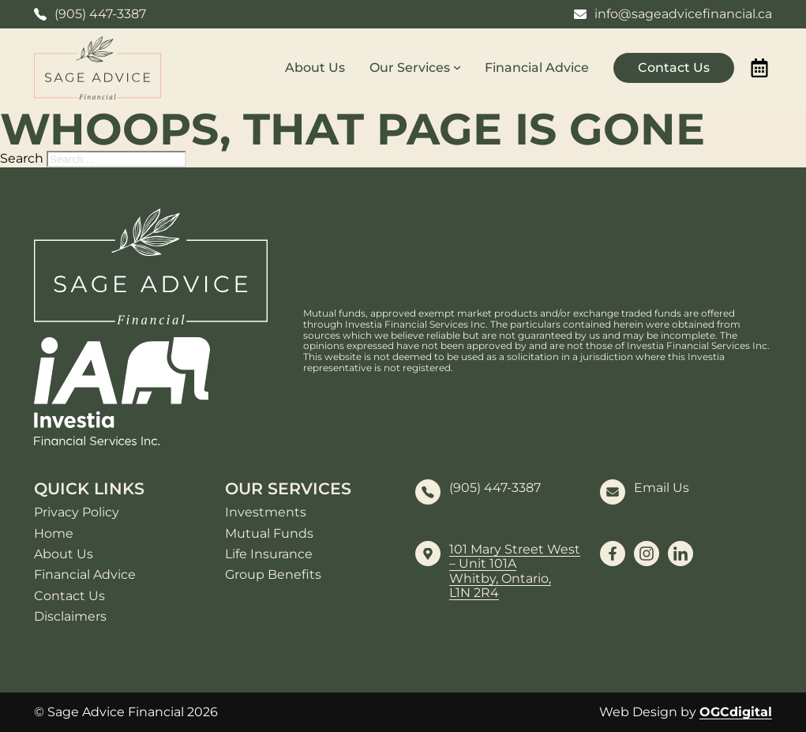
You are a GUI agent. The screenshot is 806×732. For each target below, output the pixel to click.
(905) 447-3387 (495, 488)
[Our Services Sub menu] (457, 68)
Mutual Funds (269, 534)
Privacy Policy (76, 512)
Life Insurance (269, 554)
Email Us (661, 488)
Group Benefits (273, 575)
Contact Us (674, 67)
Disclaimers (70, 617)
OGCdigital (735, 711)
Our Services (409, 67)
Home (53, 534)
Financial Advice (537, 67)
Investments (265, 512)
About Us (315, 67)
